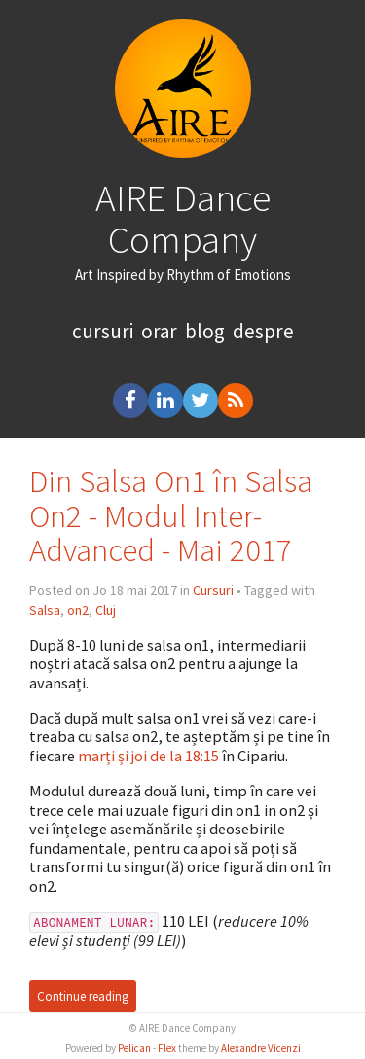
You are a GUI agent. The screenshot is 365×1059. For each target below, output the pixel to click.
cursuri (102, 331)
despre (263, 331)
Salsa (44, 609)
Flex (167, 1048)
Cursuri (213, 590)
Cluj (105, 609)
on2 (78, 609)
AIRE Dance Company (183, 218)
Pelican (134, 1048)
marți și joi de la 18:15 (148, 755)
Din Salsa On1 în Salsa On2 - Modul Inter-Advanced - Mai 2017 (170, 516)
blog (205, 331)
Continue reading (82, 996)
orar (159, 331)
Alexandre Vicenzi (261, 1048)
